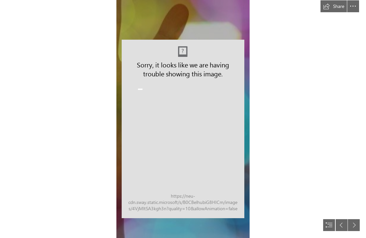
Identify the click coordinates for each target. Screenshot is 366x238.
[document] (183, 119)
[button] (333, 6)
